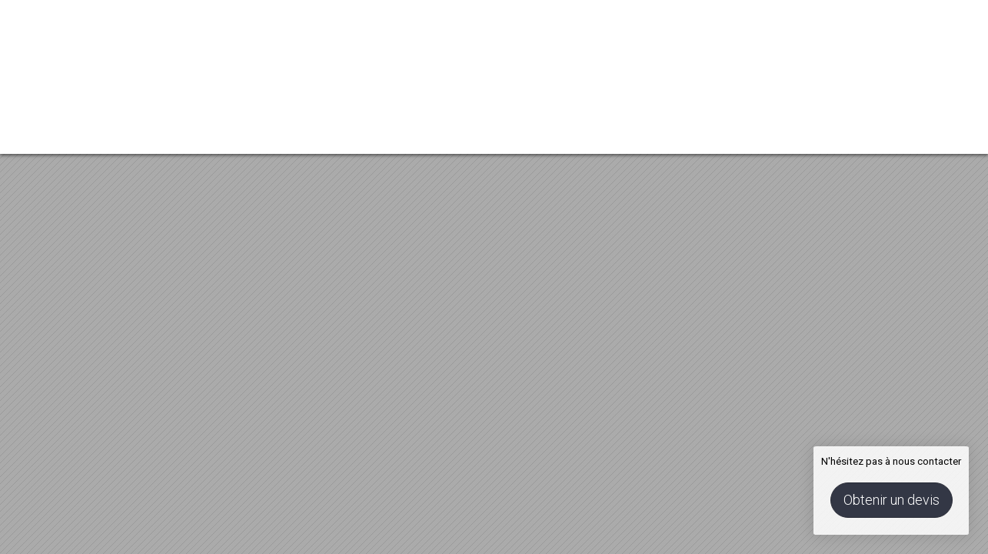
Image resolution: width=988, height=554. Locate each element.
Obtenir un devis (891, 500)
